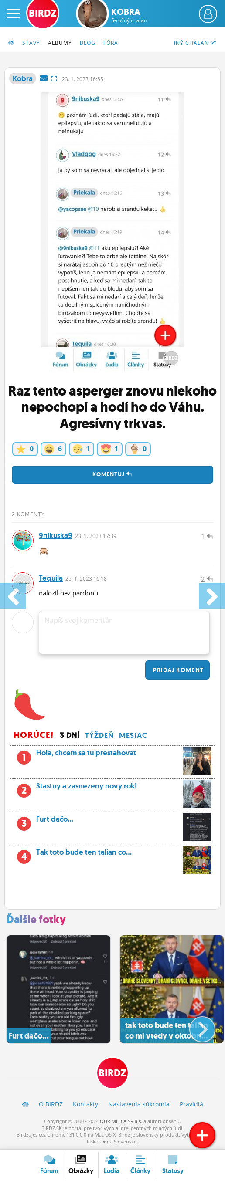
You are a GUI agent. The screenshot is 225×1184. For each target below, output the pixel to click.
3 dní (70, 735)
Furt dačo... (112, 821)
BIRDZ (112, 1073)
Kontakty (85, 1104)
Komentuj (112, 474)
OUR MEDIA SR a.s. (121, 1121)
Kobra (129, 15)
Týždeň (99, 735)
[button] (195, 1025)
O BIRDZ (51, 1104)
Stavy (31, 43)
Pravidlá (191, 1104)
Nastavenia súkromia (139, 1104)
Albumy (60, 43)
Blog (87, 43)
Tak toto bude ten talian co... (112, 854)
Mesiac (133, 735)
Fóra (110, 43)
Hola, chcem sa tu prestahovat (112, 755)
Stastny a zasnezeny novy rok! (112, 788)
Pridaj (177, 670)
